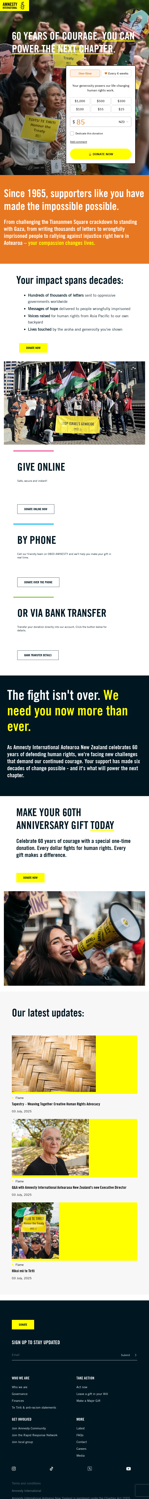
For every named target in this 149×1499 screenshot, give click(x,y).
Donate (23, 1324)
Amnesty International (26, 1490)
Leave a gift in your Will (92, 1394)
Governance (20, 1394)
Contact (81, 1442)
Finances (18, 1401)
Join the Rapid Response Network (34, 1435)
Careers (81, 1449)
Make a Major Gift (88, 1401)
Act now (81, 1387)
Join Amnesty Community (29, 1428)
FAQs (79, 1435)
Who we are (19, 1387)
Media (80, 1455)
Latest (80, 1428)
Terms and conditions (26, 1483)
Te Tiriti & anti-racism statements (34, 1407)
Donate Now (33, 348)
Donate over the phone (38, 582)
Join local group (22, 1442)
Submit (125, 1355)
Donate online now (35, 509)
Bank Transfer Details (38, 655)
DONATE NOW (30, 878)
